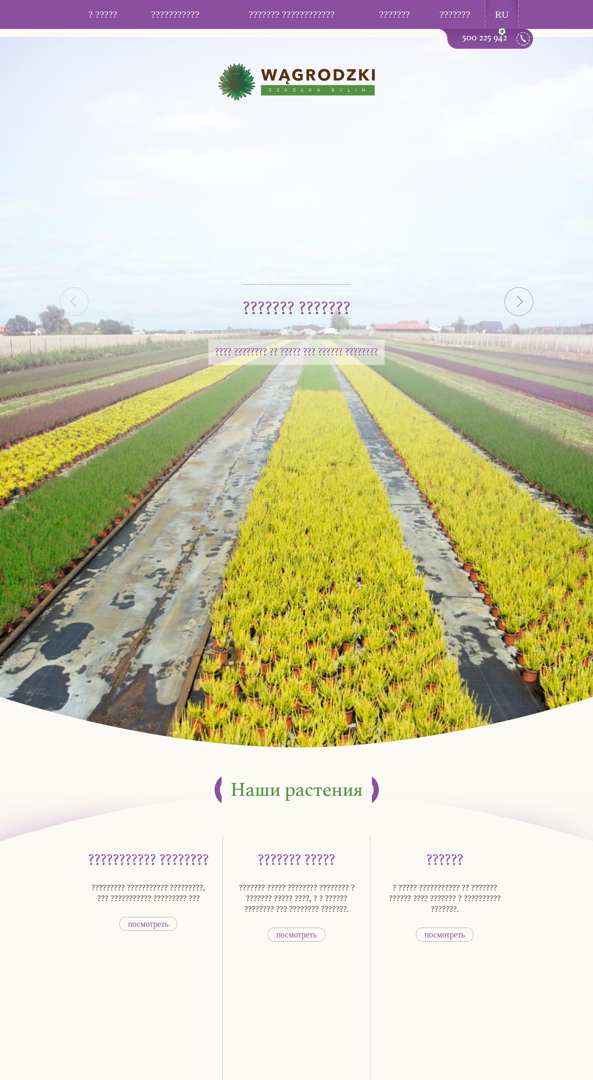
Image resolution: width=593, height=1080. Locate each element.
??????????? (175, 14)
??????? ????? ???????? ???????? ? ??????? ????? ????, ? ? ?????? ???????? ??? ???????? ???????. (297, 898)
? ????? (103, 14)
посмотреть (148, 923)
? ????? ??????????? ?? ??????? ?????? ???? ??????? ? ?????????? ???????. (445, 898)
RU (502, 14)
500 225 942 (484, 37)
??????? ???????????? (291, 14)
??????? (394, 14)
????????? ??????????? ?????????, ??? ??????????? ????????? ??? (148, 893)
